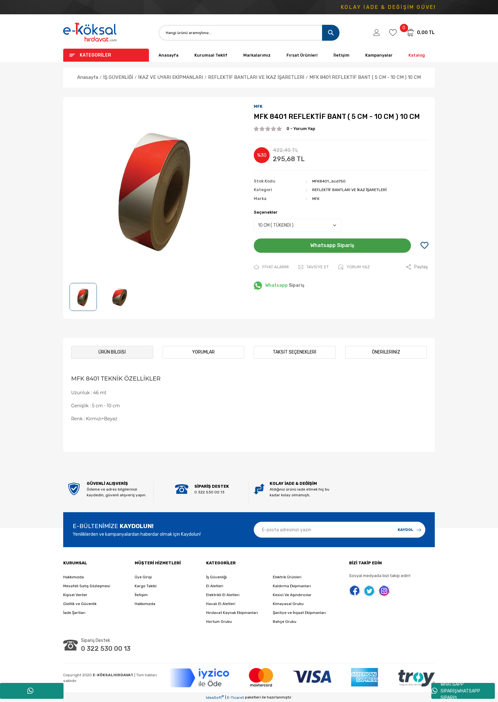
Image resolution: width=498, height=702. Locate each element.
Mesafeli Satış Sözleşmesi (86, 586)
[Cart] (420, 32)
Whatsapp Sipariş (332, 245)
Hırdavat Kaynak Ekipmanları (232, 612)
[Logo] (90, 32)
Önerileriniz (386, 352)
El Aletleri (214, 586)
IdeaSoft (215, 697)
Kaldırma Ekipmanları (292, 586)
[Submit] (409, 530)
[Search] (249, 33)
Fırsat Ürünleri (302, 55)
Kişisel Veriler (75, 595)
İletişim (341, 55)
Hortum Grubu (219, 621)
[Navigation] (106, 55)
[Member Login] (377, 32)
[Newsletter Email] (339, 530)
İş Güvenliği (216, 577)
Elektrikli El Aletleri (222, 595)
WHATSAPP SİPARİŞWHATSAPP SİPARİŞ (455, 691)
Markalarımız (257, 55)
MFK (258, 106)
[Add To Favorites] (424, 246)
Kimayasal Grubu (288, 604)
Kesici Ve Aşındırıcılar (292, 595)
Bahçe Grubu (284, 621)
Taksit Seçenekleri (294, 352)
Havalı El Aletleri (220, 604)
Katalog (416, 55)
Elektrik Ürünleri (287, 577)
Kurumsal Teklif (210, 55)
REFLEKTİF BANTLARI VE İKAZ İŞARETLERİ (349, 190)
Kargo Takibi (146, 586)
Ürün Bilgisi (112, 352)
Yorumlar (203, 352)
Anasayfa (168, 55)
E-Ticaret (235, 697)
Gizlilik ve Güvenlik (80, 604)
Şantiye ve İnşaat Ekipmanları (299, 612)
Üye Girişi (143, 577)
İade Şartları (74, 612)
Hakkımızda (73, 577)
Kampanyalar (379, 55)
